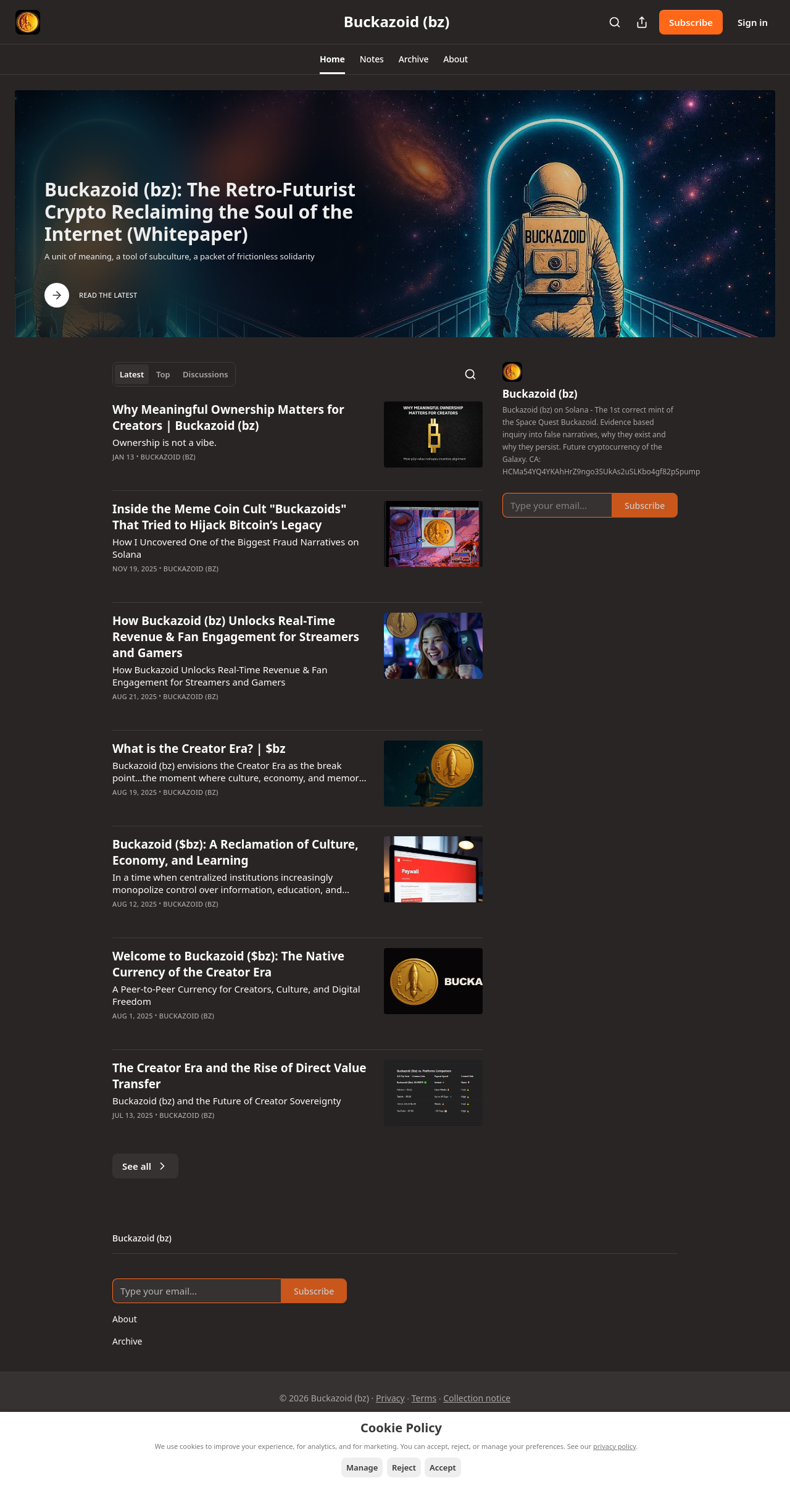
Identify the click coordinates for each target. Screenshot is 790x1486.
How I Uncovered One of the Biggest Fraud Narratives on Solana (235, 547)
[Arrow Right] (56, 295)
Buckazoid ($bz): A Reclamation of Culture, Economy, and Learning (235, 852)
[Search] (614, 22)
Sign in (753, 22)
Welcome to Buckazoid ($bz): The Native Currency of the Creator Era (228, 964)
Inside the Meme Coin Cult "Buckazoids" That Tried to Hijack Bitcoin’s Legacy (229, 517)
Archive (127, 1341)
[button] (332, 59)
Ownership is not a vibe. (164, 442)
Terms (424, 1398)
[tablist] (174, 374)
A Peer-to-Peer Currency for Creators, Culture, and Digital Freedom (236, 995)
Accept (443, 1467)
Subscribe (691, 22)
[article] (297, 441)
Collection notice (476, 1398)
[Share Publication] (642, 22)
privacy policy (614, 1446)
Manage (362, 1467)
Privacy (390, 1398)
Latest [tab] (132, 374)
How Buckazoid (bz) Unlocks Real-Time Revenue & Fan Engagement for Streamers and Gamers (235, 637)
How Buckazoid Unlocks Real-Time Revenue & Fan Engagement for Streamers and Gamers (220, 675)
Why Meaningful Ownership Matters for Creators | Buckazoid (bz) (228, 417)
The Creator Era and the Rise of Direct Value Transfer (239, 1076)
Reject (404, 1467)
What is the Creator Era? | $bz (199, 749)
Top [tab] (163, 374)
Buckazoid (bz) (168, 456)
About (124, 1319)
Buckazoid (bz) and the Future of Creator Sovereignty (226, 1100)
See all (145, 1166)
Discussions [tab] (205, 374)
